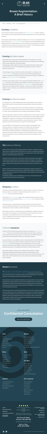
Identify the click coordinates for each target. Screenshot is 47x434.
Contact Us (42, 412)
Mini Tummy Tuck (6, 363)
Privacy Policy (41, 417)
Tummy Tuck (5, 367)
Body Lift (4, 357)
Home (3, 23)
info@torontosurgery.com (23, 421)
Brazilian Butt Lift (28, 355)
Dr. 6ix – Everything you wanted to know (40, 415)
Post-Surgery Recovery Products (40, 408)
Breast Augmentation (21, 23)
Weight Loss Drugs (28, 390)
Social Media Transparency (5, 416)
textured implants (14, 197)
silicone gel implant (26, 84)
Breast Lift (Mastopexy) (29, 339)
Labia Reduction (6, 383)
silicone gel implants (30, 32)
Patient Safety (42, 410)
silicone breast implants (7, 200)
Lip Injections (27, 385)
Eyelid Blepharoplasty (7, 339)
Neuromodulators (28, 381)
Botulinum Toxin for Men (29, 373)
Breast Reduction (28, 343)
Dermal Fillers (27, 383)
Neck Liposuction (28, 369)
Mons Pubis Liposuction (8, 385)
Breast (14, 23)
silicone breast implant (16, 41)
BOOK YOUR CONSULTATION (23, 319)
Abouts (4, 407)
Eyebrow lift (5, 341)
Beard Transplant (28, 365)
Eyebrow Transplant (7, 345)
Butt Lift (26, 357)
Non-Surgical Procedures (7, 413)
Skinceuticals (27, 394)
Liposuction (5, 359)
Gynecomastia (27, 367)
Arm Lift (4, 355)
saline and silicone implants (13, 77)
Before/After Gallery (6, 409)
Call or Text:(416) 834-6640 (23, 425)
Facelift (4, 337)
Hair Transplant (5, 343)
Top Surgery (27, 345)
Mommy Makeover (6, 361)
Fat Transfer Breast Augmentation (32, 347)
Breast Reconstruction (29, 341)
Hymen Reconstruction (7, 381)
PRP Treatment (27, 392)
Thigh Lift (4, 365)
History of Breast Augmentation (33, 23)
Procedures (8, 23)
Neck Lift (4, 347)
